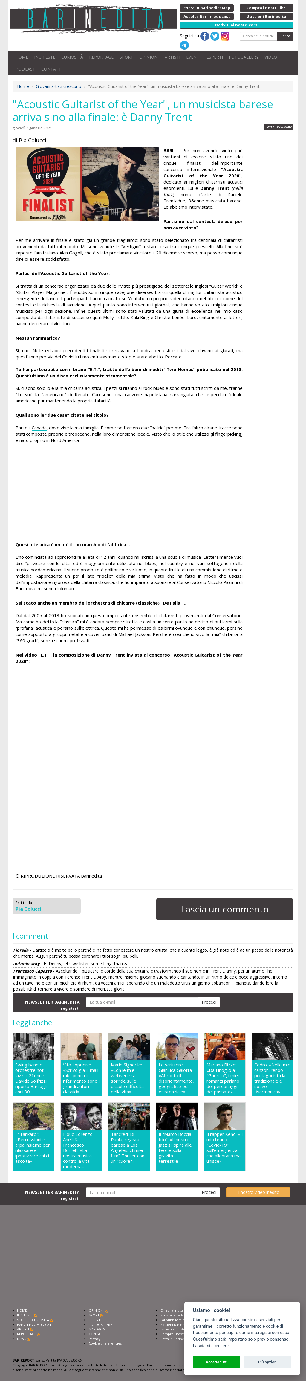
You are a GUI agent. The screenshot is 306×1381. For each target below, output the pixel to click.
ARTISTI (172, 57)
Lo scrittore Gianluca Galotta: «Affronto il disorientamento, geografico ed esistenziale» (176, 1078)
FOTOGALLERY (243, 57)
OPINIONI (149, 57)
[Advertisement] (129, 493)
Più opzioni (267, 1362)
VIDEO (270, 57)
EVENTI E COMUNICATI (34, 1324)
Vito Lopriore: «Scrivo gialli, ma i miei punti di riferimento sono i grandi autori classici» (81, 1078)
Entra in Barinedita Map (179, 1338)
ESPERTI (214, 57)
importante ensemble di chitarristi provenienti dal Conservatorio (174, 615)
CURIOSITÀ (72, 57)
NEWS (21, 1338)
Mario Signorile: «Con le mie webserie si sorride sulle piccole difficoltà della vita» (127, 1078)
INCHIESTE (44, 57)
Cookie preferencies (105, 1343)
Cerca (285, 36)
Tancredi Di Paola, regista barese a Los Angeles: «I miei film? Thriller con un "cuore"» (127, 1147)
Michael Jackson (134, 634)
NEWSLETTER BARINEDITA (52, 1005)
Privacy (94, 1338)
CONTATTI (51, 69)
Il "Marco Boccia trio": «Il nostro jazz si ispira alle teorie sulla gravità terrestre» (175, 1147)
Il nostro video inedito (258, 1192)
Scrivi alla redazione (176, 1315)
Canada (39, 428)
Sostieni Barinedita (175, 1324)
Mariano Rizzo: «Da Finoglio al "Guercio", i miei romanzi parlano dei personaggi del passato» (222, 1078)
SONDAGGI (97, 1329)
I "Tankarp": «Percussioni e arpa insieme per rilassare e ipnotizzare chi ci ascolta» (32, 1147)
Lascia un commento (225, 909)
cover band (100, 634)
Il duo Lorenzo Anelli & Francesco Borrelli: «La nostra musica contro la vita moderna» (78, 1150)
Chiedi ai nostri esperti (178, 1310)
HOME (22, 57)
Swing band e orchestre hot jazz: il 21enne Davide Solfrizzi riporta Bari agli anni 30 (31, 1078)
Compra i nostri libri (176, 1334)
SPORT (126, 57)
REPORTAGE (101, 57)
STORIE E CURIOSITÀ (33, 1320)
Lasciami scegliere (211, 1345)
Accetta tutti (216, 1362)
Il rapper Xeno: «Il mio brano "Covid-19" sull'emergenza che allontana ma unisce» (224, 1147)
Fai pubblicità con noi (177, 1320)
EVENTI (193, 57)
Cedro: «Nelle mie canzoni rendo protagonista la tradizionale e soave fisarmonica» (272, 1078)
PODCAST (25, 69)
